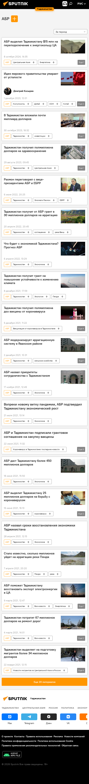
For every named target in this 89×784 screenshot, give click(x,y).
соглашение (40, 232)
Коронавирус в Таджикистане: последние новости (36, 449)
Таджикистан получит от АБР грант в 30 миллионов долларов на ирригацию (30, 213)
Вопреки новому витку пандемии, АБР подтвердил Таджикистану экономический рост (43, 406)
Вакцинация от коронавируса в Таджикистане (34, 328)
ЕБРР (62, 200)
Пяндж (56, 296)
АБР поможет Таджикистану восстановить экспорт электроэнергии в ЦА (30, 589)
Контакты (19, 736)
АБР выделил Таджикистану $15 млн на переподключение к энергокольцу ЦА (31, 43)
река (52, 574)
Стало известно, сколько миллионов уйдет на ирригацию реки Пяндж (29, 555)
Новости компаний (74, 736)
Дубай (37, 104)
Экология (38, 296)
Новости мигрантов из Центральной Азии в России (37, 670)
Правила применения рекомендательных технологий (31, 745)
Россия (53, 707)
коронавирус (40, 513)
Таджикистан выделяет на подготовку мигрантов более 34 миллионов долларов (30, 653)
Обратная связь (70, 745)
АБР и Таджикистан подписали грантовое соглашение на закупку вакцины (36, 435)
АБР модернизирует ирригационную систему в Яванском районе (29, 342)
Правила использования (39, 736)
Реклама (58, 736)
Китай (66, 104)
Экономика (39, 264)
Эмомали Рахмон (42, 200)
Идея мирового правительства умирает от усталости (31, 75)
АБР (5, 18)
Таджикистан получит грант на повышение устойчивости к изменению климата (31, 279)
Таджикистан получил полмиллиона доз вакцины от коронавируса (28, 309)
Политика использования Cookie (55, 740)
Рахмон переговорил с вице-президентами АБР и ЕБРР (24, 181)
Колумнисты (19, 104)
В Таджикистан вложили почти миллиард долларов (25, 117)
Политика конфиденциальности (19, 740)
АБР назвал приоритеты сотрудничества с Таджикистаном (27, 374)
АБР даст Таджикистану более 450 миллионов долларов (28, 462)
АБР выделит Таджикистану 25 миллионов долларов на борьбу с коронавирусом (27, 496)
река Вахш (59, 232)
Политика (67, 707)
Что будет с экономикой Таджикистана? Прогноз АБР (31, 245)
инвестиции (39, 136)
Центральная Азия (21, 62)
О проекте (7, 736)
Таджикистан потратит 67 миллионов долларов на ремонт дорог (29, 619)
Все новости (40, 606)
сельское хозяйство (43, 360)
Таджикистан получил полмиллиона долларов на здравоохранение (28, 149)
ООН (51, 104)
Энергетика (45, 62)
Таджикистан (19, 136)
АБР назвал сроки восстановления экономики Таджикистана (39, 527)
